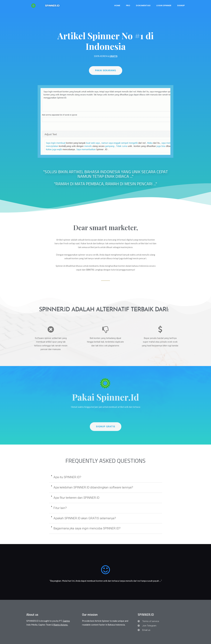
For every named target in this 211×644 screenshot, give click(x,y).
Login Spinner (163, 5)
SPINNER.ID (52, 5)
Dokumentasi (143, 5)
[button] (105, 70)
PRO (128, 5)
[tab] (105, 477)
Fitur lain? (60, 508)
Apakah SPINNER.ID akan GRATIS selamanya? (84, 518)
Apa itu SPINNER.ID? (67, 477)
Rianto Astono (60, 624)
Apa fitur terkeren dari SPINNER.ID (76, 497)
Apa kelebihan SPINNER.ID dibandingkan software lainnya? (93, 487)
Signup (181, 5)
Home (117, 5)
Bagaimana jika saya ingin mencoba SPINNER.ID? (86, 528)
